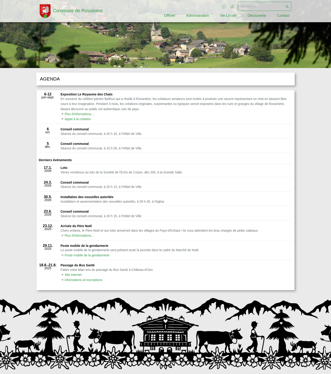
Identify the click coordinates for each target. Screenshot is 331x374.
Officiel (169, 15)
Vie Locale (228, 15)
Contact (283, 15)
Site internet (73, 275)
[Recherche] (260, 6)
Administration (197, 15)
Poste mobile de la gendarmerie (87, 255)
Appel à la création (78, 119)
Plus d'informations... (79, 114)
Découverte (257, 15)
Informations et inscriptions (83, 280)
